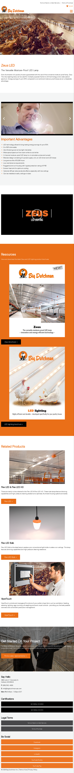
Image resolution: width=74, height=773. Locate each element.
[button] (4, 118)
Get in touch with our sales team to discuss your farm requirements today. (37, 648)
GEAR (69, 6)
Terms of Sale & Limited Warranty (50, 3)
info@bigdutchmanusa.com (11, 688)
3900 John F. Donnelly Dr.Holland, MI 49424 (10, 681)
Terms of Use (23, 770)
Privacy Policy (32, 770)
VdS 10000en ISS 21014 (37, 710)
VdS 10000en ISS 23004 (37, 704)
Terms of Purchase (67, 3)
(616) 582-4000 (7, 685)
